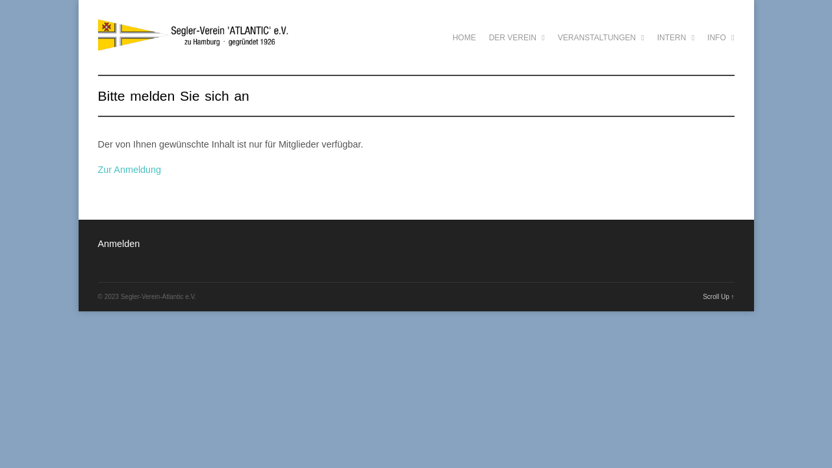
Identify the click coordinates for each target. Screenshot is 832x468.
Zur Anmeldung (130, 169)
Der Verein (517, 37)
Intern (675, 37)
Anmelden (119, 244)
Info (720, 37)
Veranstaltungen (601, 37)
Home (464, 37)
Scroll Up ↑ (718, 296)
